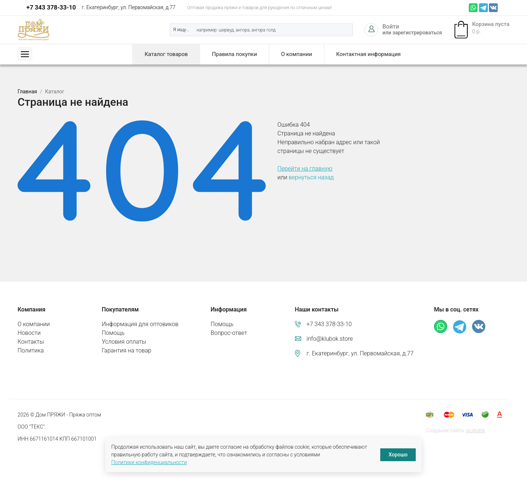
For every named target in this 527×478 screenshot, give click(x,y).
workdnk (475, 430)
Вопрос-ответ (229, 332)
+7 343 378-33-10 (51, 7)
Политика (31, 350)
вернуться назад (311, 177)
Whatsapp (473, 7)
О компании (296, 54)
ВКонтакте (493, 7)
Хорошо (398, 455)
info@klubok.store (330, 338)
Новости (29, 332)
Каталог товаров (166, 54)
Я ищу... (181, 29)
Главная (27, 91)
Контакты (31, 341)
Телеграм (483, 7)
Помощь (113, 332)
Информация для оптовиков (140, 324)
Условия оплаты (124, 341)
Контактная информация (368, 54)
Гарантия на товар (126, 350)
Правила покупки (234, 54)
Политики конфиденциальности (149, 462)
